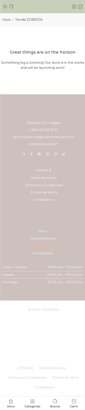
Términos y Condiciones (43, 185)
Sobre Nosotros (44, 178)
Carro (74, 403)
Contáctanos (43, 200)
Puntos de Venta (43, 192)
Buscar (55, 403)
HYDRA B (43, 170)
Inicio (6, 20)
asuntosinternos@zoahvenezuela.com (44, 137)
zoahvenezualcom (44, 144)
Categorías (32, 403)
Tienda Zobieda (42, 246)
